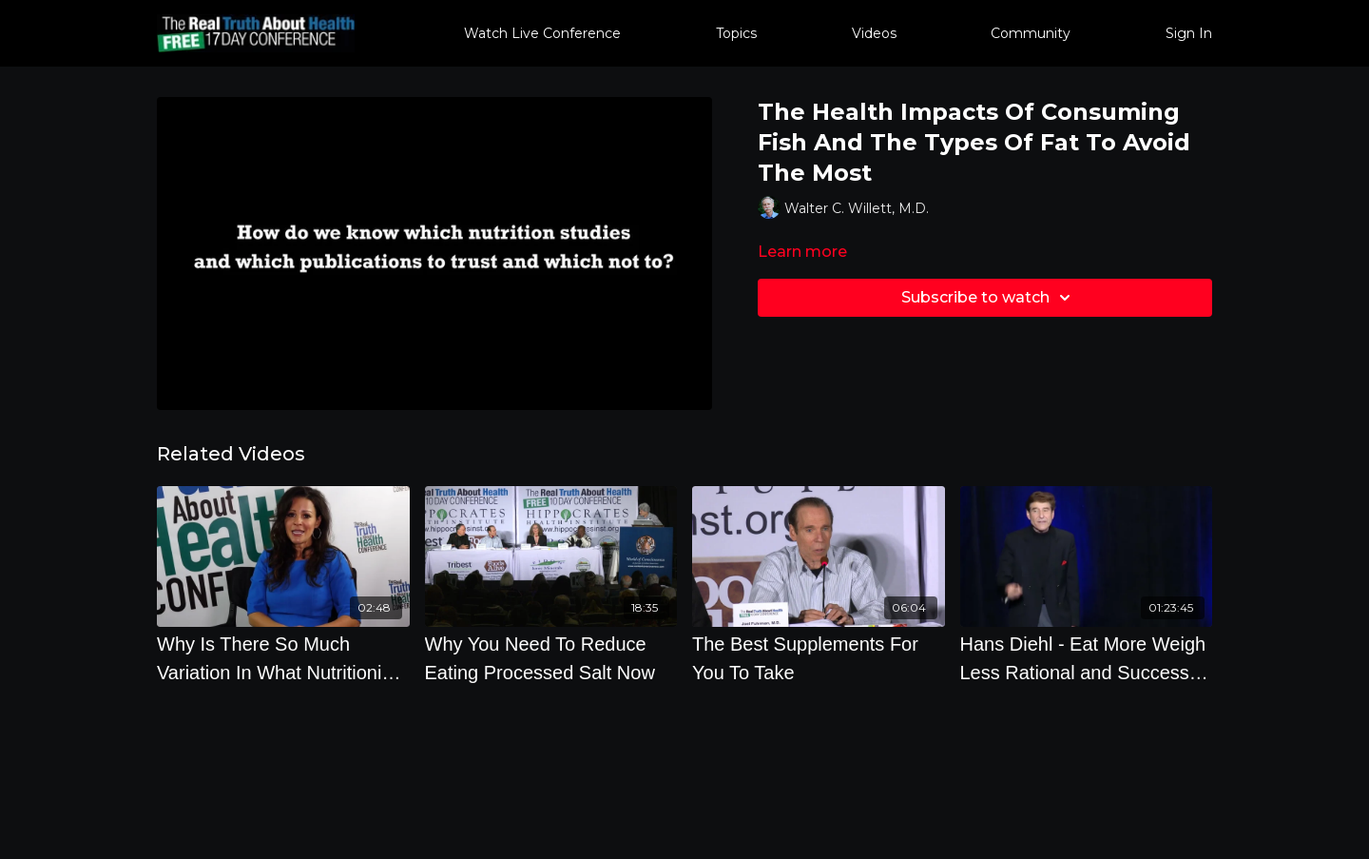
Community (1030, 33)
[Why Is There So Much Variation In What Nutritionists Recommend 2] (283, 658)
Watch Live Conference (542, 33)
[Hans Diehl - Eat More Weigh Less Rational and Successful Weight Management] (1086, 658)
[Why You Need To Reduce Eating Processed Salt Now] (551, 658)
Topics (736, 33)
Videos (874, 33)
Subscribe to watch (988, 297)
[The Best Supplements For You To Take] (818, 658)
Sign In (1189, 33)
